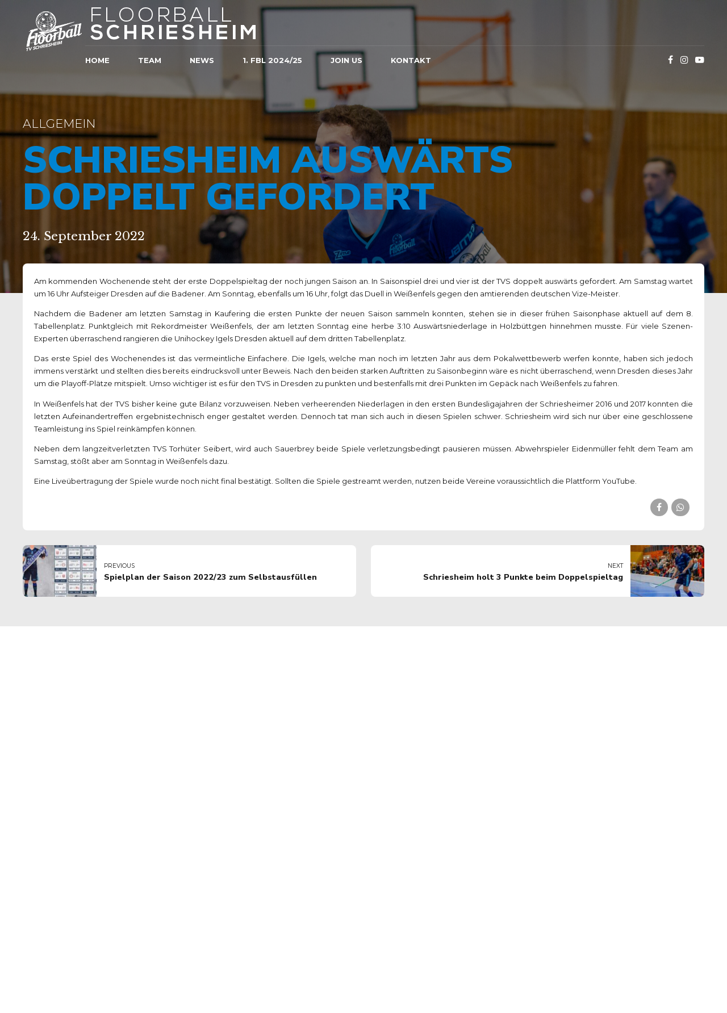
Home (97, 60)
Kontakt (411, 60)
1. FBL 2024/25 (272, 60)
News (202, 60)
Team (149, 60)
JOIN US (346, 60)
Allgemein (59, 123)
